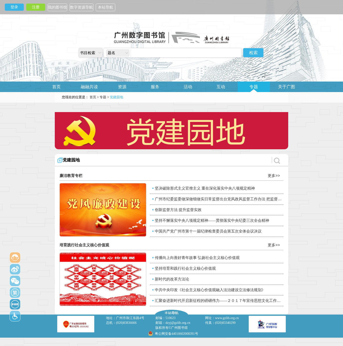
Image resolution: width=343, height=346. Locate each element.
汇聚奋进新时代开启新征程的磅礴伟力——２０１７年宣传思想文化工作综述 (219, 301)
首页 (56, 86)
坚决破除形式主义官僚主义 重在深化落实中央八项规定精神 (205, 188)
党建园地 (71, 160)
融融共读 (89, 86)
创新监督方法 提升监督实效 (178, 210)
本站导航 (105, 7)
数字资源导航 (81, 7)
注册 (36, 7)
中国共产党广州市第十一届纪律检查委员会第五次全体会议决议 (208, 231)
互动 (221, 86)
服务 (155, 86)
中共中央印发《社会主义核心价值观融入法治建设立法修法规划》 (210, 290)
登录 (14, 7)
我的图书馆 (57, 7)
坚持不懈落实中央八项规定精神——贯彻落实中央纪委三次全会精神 (212, 220)
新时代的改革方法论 (172, 279)
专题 (253, 86)
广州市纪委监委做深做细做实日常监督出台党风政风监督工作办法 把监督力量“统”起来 (219, 199)
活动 (188, 86)
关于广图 (286, 86)
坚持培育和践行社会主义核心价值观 (185, 268)
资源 (122, 86)
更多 (274, 176)
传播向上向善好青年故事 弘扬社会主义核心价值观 (197, 258)
